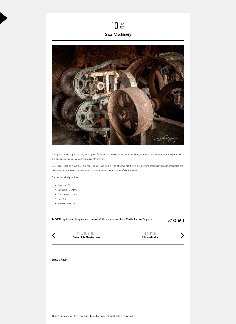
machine (110, 219)
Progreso (147, 219)
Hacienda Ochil (97, 219)
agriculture (68, 219)
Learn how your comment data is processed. (111, 315)
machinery (120, 219)
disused (84, 219)
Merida (129, 219)
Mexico (138, 219)
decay (77, 219)
